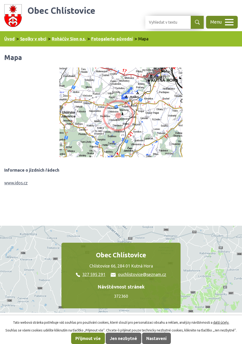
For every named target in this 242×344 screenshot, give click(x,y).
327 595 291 (90, 274)
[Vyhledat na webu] (164, 22)
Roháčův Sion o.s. (69, 38)
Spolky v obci (33, 38)
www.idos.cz (16, 182)
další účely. (221, 322)
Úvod (9, 38)
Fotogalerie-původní (112, 38)
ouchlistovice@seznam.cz (138, 274)
